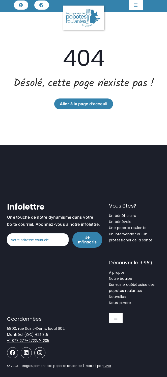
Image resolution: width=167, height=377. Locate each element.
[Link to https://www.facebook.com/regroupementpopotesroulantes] (12, 352)
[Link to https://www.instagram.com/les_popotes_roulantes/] (39, 352)
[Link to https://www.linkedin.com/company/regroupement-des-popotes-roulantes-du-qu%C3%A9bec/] (26, 352)
